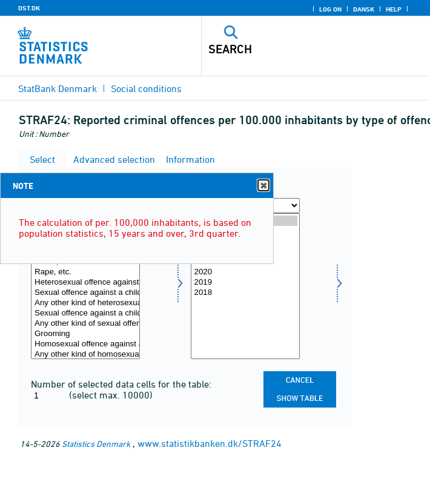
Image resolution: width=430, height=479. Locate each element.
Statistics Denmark (96, 443)
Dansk (363, 9)
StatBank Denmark (57, 88)
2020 (245, 272)
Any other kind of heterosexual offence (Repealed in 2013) (85, 303)
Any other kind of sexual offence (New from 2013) (85, 324)
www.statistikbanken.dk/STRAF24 (209, 443)
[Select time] (245, 286)
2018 (245, 293)
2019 (245, 282)
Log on (330, 9)
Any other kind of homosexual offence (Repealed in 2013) (85, 354)
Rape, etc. (85, 272)
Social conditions (146, 88)
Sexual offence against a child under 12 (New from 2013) (85, 293)
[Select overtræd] (85, 286)
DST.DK (29, 8)
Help (394, 9)
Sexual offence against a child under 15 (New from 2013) (85, 313)
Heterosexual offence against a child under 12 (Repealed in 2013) (85, 282)
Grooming (85, 334)
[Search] (294, 49)
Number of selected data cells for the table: (121, 383)
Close (262, 185)
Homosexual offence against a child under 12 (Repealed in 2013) (85, 344)
